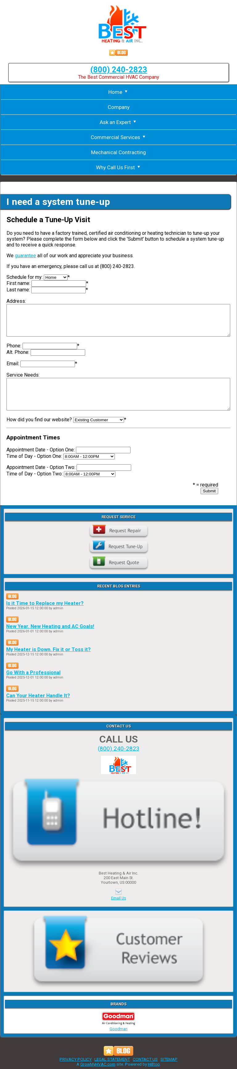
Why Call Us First (118, 167)
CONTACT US (145, 1059)
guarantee (25, 255)
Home (118, 92)
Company (119, 107)
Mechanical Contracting (118, 152)
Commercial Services (119, 137)
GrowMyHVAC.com (97, 1064)
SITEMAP (168, 1059)
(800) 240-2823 (118, 69)
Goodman (118, 1026)
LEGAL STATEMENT (112, 1059)
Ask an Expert (118, 122)
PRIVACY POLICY (76, 1059)
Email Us (118, 898)
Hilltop (154, 1064)
